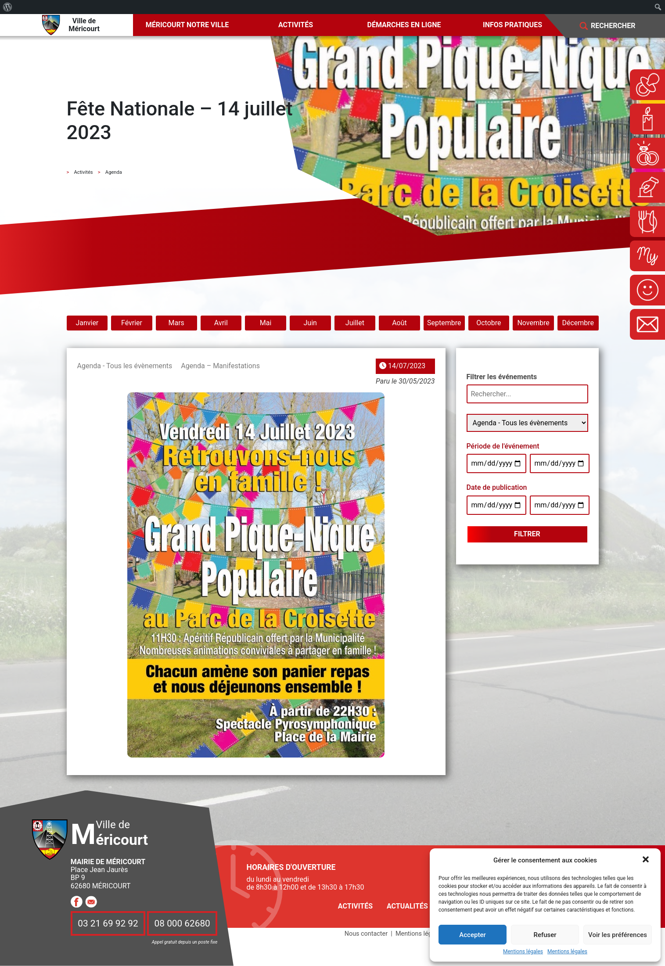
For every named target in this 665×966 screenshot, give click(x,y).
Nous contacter (366, 933)
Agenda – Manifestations (220, 366)
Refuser (544, 935)
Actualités (407, 906)
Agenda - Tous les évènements (125, 366)
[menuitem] (7, 7)
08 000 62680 (182, 923)
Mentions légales (523, 952)
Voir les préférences (617, 935)
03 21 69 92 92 (108, 923)
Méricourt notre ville (187, 25)
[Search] (619, 26)
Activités (295, 25)
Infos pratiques (512, 25)
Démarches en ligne (404, 25)
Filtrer (527, 534)
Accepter (472, 935)
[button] (646, 860)
